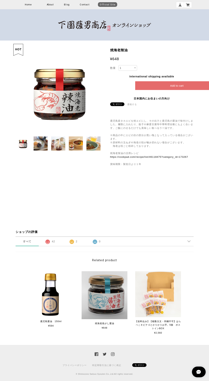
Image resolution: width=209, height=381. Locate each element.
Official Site (107, 4)
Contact (84, 4)
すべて (27, 241)
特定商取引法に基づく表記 (106, 365)
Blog (67, 4)
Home (28, 4)
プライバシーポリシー (74, 365)
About (50, 4)
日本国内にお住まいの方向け (152, 98)
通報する (132, 104)
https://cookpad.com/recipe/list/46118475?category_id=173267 (149, 157)
